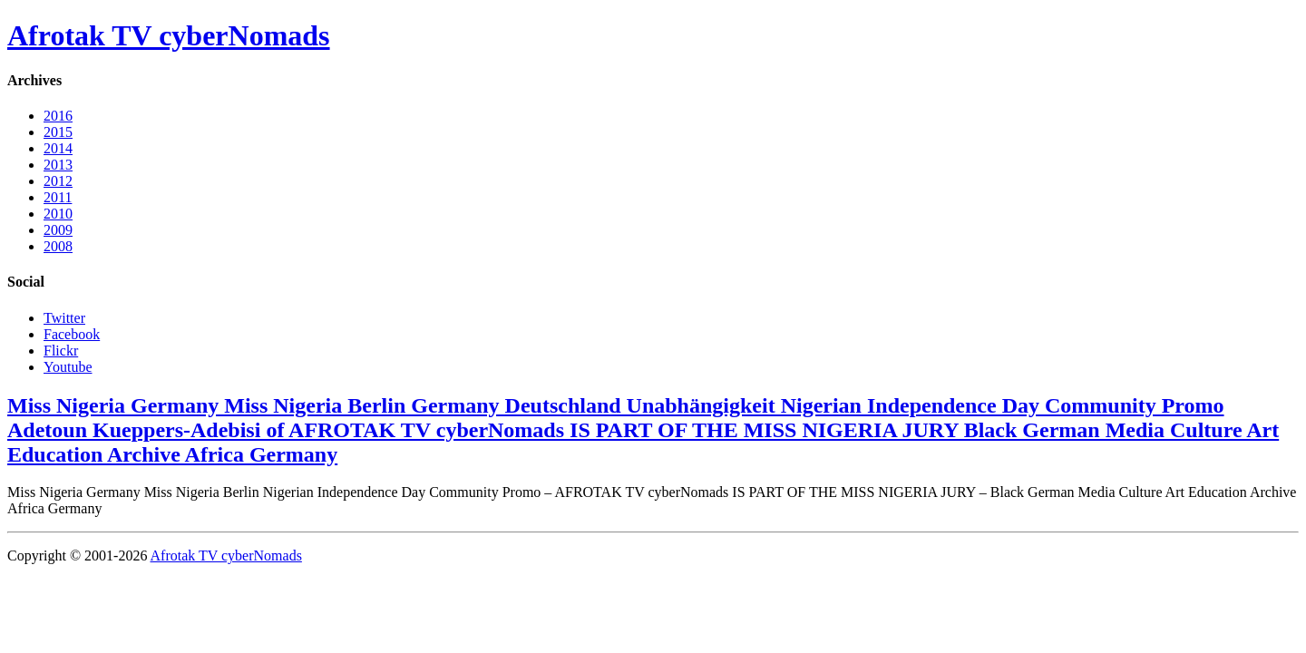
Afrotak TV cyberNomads (168, 35)
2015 (58, 132)
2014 (58, 148)
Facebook (72, 334)
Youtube (68, 367)
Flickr (61, 350)
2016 (58, 115)
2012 (58, 181)
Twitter (64, 318)
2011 (58, 197)
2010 (58, 213)
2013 (58, 164)
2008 (58, 246)
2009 (58, 230)
